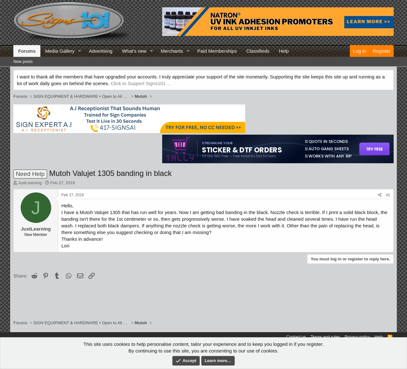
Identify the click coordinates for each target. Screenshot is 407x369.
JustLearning (30, 182)
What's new (134, 51)
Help (284, 51)
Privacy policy (357, 336)
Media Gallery (60, 51)
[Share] (380, 195)
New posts (23, 61)
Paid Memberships (217, 51)
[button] (79, 51)
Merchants (172, 51)
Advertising (100, 51)
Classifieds (258, 51)
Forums (27, 51)
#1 (388, 195)
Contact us (296, 336)
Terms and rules (325, 336)
